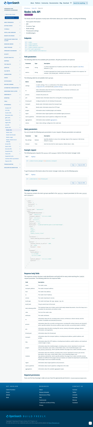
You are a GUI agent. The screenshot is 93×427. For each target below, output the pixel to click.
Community (44, 3)
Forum (8, 392)
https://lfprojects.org (53, 423)
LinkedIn (74, 395)
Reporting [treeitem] (6, 98)
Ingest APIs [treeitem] (8, 122)
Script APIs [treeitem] (8, 144)
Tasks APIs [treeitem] (7, 153)
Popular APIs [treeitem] (8, 161)
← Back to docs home (9, 14)
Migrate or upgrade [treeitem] (9, 35)
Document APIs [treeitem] (9, 115)
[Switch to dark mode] (71, 3)
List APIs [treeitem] (7, 125)
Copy (73, 165)
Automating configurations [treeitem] (11, 87)
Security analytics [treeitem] (9, 57)
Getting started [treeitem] (8, 25)
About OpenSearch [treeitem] (9, 22)
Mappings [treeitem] (6, 61)
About (32, 3)
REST (27, 157)
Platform (37, 3)
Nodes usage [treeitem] (9, 137)
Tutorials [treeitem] (6, 29)
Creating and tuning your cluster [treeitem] (11, 40)
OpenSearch (12, 3)
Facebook (75, 402)
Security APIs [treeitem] (8, 149)
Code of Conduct (10, 389)
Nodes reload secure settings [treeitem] (11, 140)
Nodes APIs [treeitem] (8, 127)
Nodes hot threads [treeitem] (11, 135)
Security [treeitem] (6, 54)
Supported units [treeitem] (9, 156)
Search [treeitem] (6, 77)
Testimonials (42, 400)
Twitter (74, 392)
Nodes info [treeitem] (9, 130)
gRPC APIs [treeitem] (7, 117)
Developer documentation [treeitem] (11, 167)
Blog (61, 3)
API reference (27, 8)
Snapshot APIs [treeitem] (8, 151)
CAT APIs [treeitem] (7, 110)
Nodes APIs (34, 8)
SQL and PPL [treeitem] (7, 71)
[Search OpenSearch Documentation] (80, 3)
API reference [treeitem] (7, 104)
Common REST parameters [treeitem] (12, 158)
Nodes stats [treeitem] (9, 132)
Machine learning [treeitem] (8, 84)
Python (33, 157)
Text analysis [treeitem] (7, 64)
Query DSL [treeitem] (6, 67)
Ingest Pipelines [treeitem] (8, 47)
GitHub (8, 395)
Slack (7, 397)
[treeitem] (20, 22)
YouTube (74, 397)
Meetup (74, 400)
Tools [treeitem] (5, 101)
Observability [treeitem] (7, 94)
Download (66, 3)
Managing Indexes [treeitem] (8, 44)
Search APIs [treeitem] (8, 146)
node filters (81, 66)
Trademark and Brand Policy (47, 402)
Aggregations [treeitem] (7, 74)
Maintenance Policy (44, 395)
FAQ (40, 397)
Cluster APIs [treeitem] (8, 113)
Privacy (41, 405)
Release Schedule (44, 392)
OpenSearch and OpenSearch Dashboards (11, 9)
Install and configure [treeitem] (10, 32)
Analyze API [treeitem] (8, 108)
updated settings (58, 86)
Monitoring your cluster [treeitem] (10, 91)
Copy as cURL (81, 165)
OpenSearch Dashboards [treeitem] (10, 50)
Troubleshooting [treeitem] (8, 164)
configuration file (40, 86)
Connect (74, 389)
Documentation (53, 3)
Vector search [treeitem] (8, 81)
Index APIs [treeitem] (7, 120)
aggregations (53, 120)
